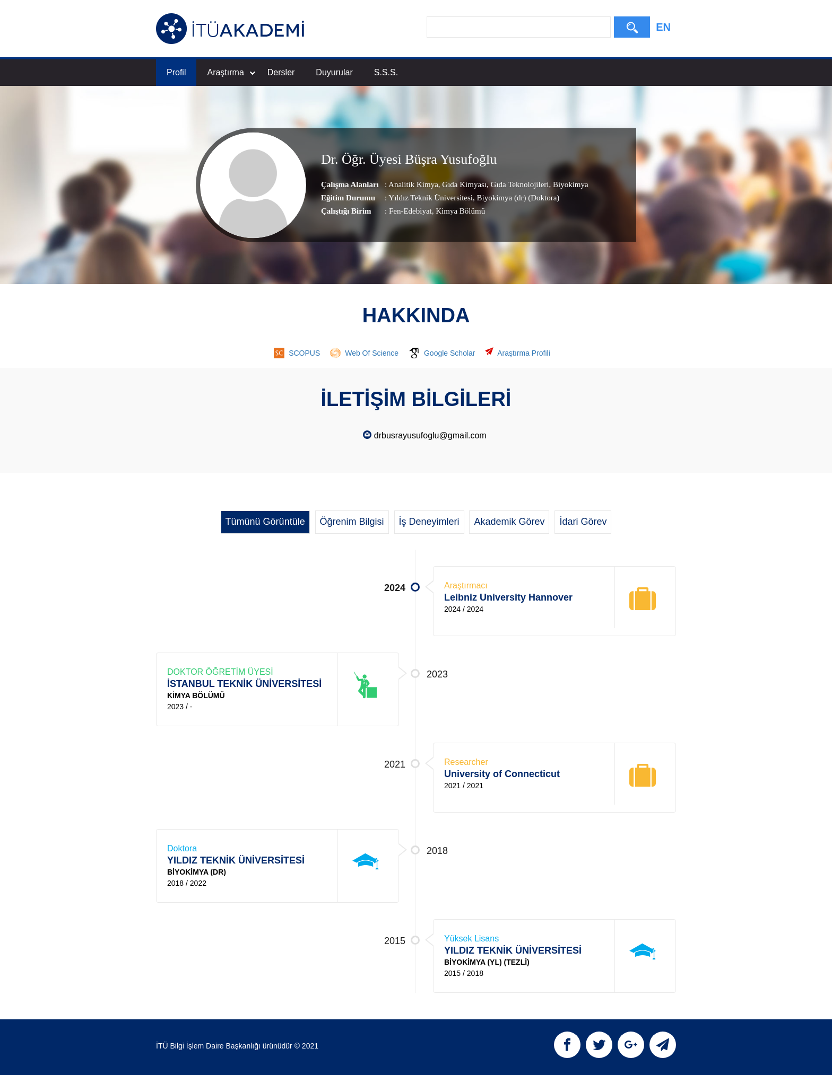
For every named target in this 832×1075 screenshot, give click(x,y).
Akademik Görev (509, 521)
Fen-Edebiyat (410, 211)
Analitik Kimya (413, 184)
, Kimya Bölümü (458, 211)
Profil (176, 72)
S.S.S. (386, 72)
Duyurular (334, 72)
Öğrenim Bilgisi (352, 521)
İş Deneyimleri (429, 521)
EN (663, 27)
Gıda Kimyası (463, 184)
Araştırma (231, 72)
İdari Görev (582, 521)
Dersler (281, 72)
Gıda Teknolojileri (519, 184)
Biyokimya (569, 184)
